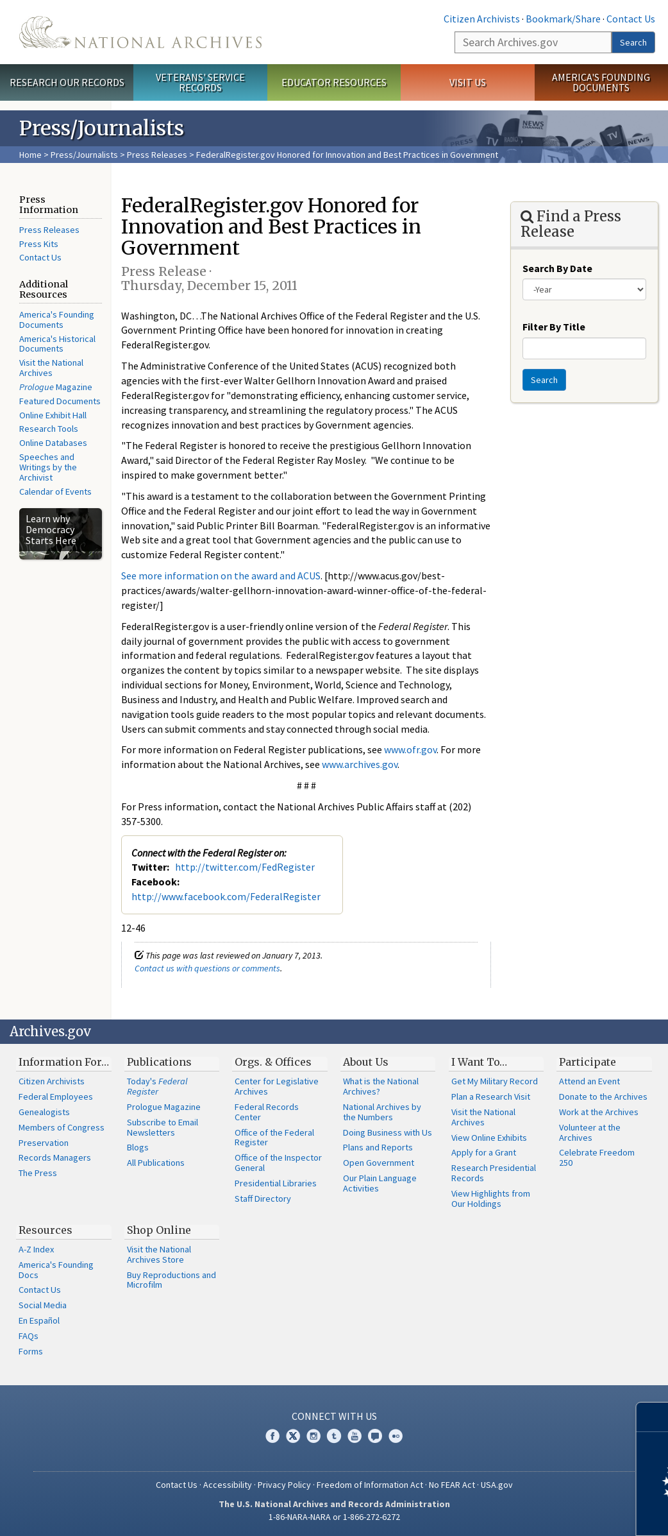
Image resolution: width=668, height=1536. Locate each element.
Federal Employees (56, 1096)
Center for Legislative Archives (277, 1086)
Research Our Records (67, 82)
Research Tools (48, 428)
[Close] (653, 1417)
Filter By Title (553, 326)
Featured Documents (60, 401)
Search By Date (557, 268)
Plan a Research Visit (490, 1096)
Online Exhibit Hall (53, 415)
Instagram (313, 1436)
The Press (38, 1173)
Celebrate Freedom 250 (597, 1157)
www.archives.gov (359, 764)
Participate (587, 1061)
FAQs (28, 1336)
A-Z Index (36, 1249)
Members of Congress (61, 1127)
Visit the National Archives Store (159, 1254)
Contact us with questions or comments (207, 968)
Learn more (554, 1513)
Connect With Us (334, 1416)
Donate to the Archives (603, 1096)
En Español (39, 1320)
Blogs (138, 1147)
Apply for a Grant (483, 1152)
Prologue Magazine (164, 1107)
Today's (157, 1086)
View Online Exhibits (489, 1137)
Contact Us (630, 18)
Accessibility (227, 1484)
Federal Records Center (267, 1112)
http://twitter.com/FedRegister (245, 866)
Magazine (55, 387)
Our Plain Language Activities (380, 1183)
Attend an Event (589, 1081)
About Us (365, 1061)
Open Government (378, 1162)
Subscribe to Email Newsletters (162, 1127)
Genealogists (44, 1112)
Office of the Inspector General (278, 1162)
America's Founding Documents (601, 82)
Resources (45, 1230)
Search (633, 42)
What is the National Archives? (381, 1086)
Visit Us (467, 82)
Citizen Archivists (482, 18)
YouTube (354, 1436)
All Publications (156, 1162)
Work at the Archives (599, 1112)
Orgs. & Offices (273, 1061)
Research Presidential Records (493, 1173)
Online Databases (53, 442)
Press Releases (157, 154)
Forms (31, 1351)
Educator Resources (334, 82)
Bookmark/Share (563, 18)
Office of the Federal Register (274, 1137)
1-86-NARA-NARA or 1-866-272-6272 (334, 1517)
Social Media (43, 1305)
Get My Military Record (494, 1081)
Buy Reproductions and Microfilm (171, 1280)
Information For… (64, 1061)
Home (30, 154)
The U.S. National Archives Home (140, 32)
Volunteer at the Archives (590, 1132)
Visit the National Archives (51, 368)
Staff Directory (263, 1198)
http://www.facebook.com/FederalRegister (226, 896)
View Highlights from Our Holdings (490, 1198)
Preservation (44, 1142)
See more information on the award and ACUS (221, 575)
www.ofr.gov (410, 749)
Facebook (272, 1436)
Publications (159, 1061)
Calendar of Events (55, 491)
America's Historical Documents (57, 344)
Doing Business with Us (387, 1132)
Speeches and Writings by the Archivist (48, 467)
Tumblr (334, 1436)
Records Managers (55, 1157)
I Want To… (479, 1061)
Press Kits (38, 244)
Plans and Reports (378, 1147)
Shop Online (159, 1230)
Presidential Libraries (276, 1183)
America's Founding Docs (56, 1270)
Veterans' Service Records (200, 82)
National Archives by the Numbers (382, 1112)
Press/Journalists (84, 154)
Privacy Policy (284, 1484)
